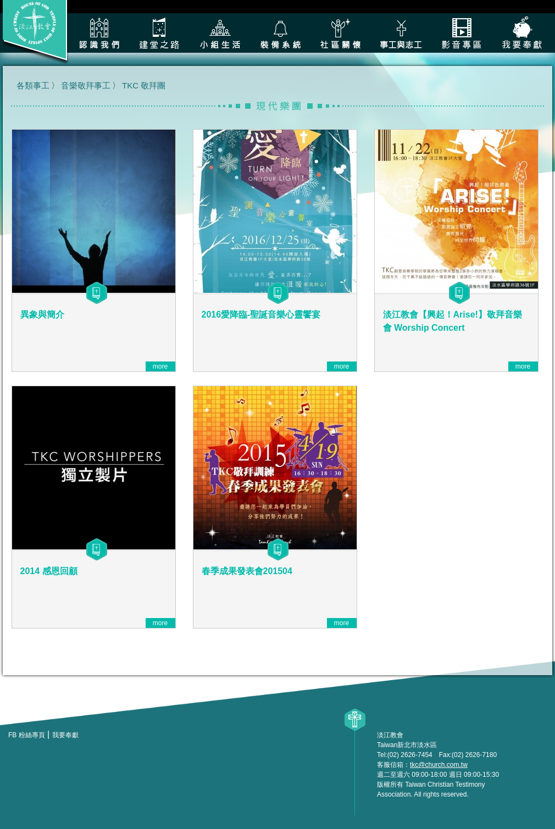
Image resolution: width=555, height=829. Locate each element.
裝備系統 (280, 33)
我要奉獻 (522, 33)
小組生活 (220, 33)
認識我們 (99, 33)
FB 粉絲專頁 (26, 735)
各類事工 (401, 33)
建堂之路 (159, 33)
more (160, 366)
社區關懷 (340, 33)
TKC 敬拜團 (143, 85)
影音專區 (461, 33)
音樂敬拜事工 (85, 85)
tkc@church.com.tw (439, 765)
